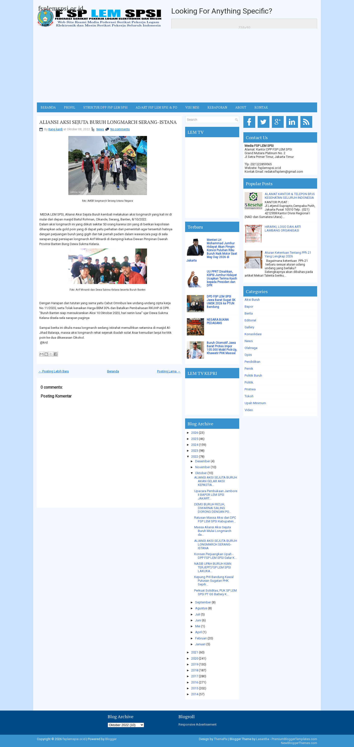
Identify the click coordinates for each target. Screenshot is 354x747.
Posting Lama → (168, 371)
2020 (194, 658)
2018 (194, 670)
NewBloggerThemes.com (299, 743)
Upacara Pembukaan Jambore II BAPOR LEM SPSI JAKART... (215, 494)
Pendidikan (252, 362)
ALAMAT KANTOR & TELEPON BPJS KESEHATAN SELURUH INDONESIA (290, 195)
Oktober (201, 473)
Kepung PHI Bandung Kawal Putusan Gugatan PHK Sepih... (214, 580)
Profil (69, 107)
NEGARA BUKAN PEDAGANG (218, 321)
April (198, 632)
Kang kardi (55, 129)
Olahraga (251, 348)
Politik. (249, 382)
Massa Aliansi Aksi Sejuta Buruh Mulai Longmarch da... (212, 530)
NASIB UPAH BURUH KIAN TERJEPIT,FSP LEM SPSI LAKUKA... (212, 567)
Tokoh (249, 396)
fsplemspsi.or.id (60, 8)
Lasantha (262, 739)
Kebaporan (217, 107)
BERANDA (48, 107)
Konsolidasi (253, 334)
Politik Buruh (253, 375)
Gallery (249, 327)
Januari (200, 644)
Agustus (201, 608)
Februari (201, 638)
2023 (194, 450)
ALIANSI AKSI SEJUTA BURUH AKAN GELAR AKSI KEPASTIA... (215, 481)
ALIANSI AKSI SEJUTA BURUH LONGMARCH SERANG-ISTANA (108, 122)
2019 (194, 664)
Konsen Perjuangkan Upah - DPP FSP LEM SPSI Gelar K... (215, 556)
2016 (194, 682)
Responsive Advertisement (197, 724)
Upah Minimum (255, 403)
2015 (194, 688)
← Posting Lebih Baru (53, 371)
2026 (194, 432)
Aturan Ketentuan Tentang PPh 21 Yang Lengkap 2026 (288, 254)
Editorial (250, 320)
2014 (194, 694)
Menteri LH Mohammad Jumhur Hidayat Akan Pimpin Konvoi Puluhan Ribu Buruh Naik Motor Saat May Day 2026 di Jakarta (211, 250)
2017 (194, 676)
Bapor (249, 306)
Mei (197, 626)
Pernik (249, 368)
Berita (249, 313)
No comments (120, 129)
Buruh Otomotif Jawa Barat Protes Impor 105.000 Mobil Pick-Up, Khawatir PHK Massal (222, 348)
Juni (198, 620)
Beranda (113, 371)
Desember (202, 461)
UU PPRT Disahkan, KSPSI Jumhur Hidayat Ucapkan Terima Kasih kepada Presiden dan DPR (222, 278)
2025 (194, 439)
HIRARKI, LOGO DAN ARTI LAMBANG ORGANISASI (283, 228)
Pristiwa (250, 389)
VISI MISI (192, 107)
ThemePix (220, 739)
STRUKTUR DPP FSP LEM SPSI (105, 107)
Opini (248, 355)
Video (249, 410)
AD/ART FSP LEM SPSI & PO (156, 107)
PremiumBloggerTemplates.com (294, 739)
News (100, 129)
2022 (194, 456)
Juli (197, 614)
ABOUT (240, 107)
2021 (194, 652)
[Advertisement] (177, 65)
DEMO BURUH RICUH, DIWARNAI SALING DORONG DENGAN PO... (212, 508)
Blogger (111, 739)
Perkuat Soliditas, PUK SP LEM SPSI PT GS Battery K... (215, 592)
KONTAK (261, 107)
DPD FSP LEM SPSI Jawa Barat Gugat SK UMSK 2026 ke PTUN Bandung (221, 302)
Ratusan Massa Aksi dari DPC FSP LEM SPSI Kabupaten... (215, 519)
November (202, 467)
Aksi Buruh (252, 299)
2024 (194, 445)
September (203, 602)
